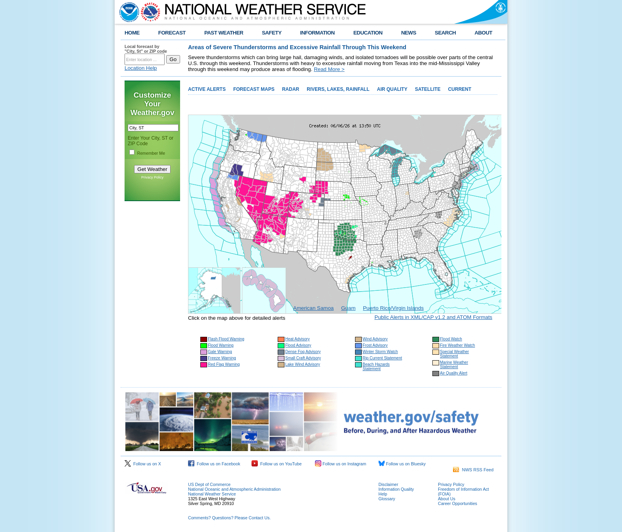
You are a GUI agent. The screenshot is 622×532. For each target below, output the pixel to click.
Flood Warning (221, 345)
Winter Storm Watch (380, 352)
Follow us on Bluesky (402, 463)
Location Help (141, 68)
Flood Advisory (298, 345)
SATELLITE (427, 89)
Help (382, 494)
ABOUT (483, 33)
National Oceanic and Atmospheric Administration (234, 489)
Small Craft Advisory (303, 358)
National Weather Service (212, 494)
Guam (348, 308)
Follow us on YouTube (276, 463)
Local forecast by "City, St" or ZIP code (146, 49)
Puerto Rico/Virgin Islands (393, 308)
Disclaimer (388, 484)
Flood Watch (451, 339)
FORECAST (172, 33)
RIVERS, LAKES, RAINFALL (338, 89)
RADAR (290, 89)
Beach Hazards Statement (376, 366)
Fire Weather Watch (457, 345)
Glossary (386, 498)
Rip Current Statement (382, 358)
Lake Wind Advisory (302, 364)
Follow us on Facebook (214, 463)
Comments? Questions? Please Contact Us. (229, 517)
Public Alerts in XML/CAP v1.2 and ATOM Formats (433, 317)
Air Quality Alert (453, 373)
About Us (446, 498)
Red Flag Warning (224, 364)
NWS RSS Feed (473, 469)
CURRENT (459, 89)
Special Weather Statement (454, 354)
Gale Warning (220, 352)
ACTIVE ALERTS (207, 89)
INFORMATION (317, 33)
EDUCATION (367, 33)
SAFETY (271, 33)
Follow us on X (143, 463)
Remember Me (151, 153)
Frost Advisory (375, 345)
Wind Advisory (375, 339)
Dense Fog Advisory (303, 352)
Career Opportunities (457, 503)
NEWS (408, 33)
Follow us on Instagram (340, 463)
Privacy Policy (152, 177)
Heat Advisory (297, 339)
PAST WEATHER (223, 33)
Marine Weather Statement (454, 364)
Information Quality (396, 489)
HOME (132, 33)
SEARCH (445, 33)
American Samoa (313, 308)
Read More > (329, 69)
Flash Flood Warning (226, 339)
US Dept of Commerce (209, 484)
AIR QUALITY (392, 89)
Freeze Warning (222, 358)
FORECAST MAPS (254, 89)
